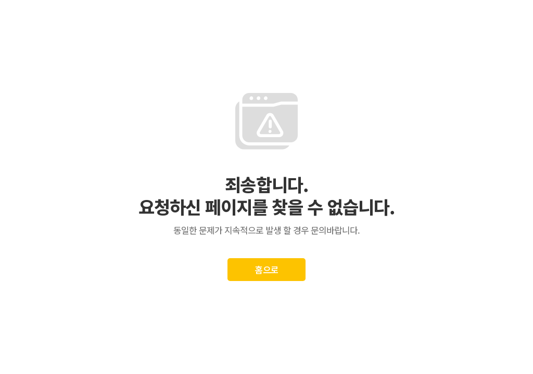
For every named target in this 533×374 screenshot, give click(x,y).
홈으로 (266, 269)
